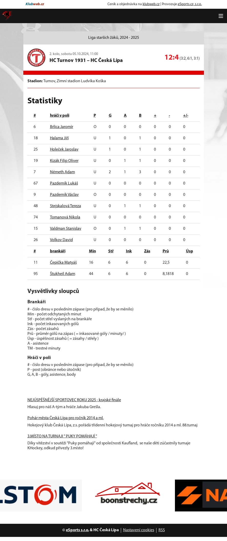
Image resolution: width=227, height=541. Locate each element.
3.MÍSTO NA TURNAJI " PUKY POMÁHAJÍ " (62, 436)
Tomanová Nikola (65, 217)
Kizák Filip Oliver (64, 161)
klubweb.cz (151, 4)
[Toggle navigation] (221, 16)
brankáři (57, 251)
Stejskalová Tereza (65, 206)
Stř (111, 251)
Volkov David (61, 240)
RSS (162, 530)
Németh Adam (62, 172)
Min (92, 251)
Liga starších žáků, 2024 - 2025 (113, 38)
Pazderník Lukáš (64, 183)
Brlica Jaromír (61, 127)
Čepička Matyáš (63, 263)
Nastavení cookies (138, 530)
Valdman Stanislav (65, 229)
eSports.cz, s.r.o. (190, 4)
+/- (185, 116)
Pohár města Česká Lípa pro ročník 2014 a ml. (65, 418)
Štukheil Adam (62, 274)
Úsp (189, 251)
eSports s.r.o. (77, 530)
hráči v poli (59, 116)
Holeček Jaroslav (64, 150)
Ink (129, 251)
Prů (166, 251)
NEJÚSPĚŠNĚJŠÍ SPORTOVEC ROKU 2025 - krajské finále (74, 400)
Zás (147, 251)
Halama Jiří (59, 138)
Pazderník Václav (64, 195)
